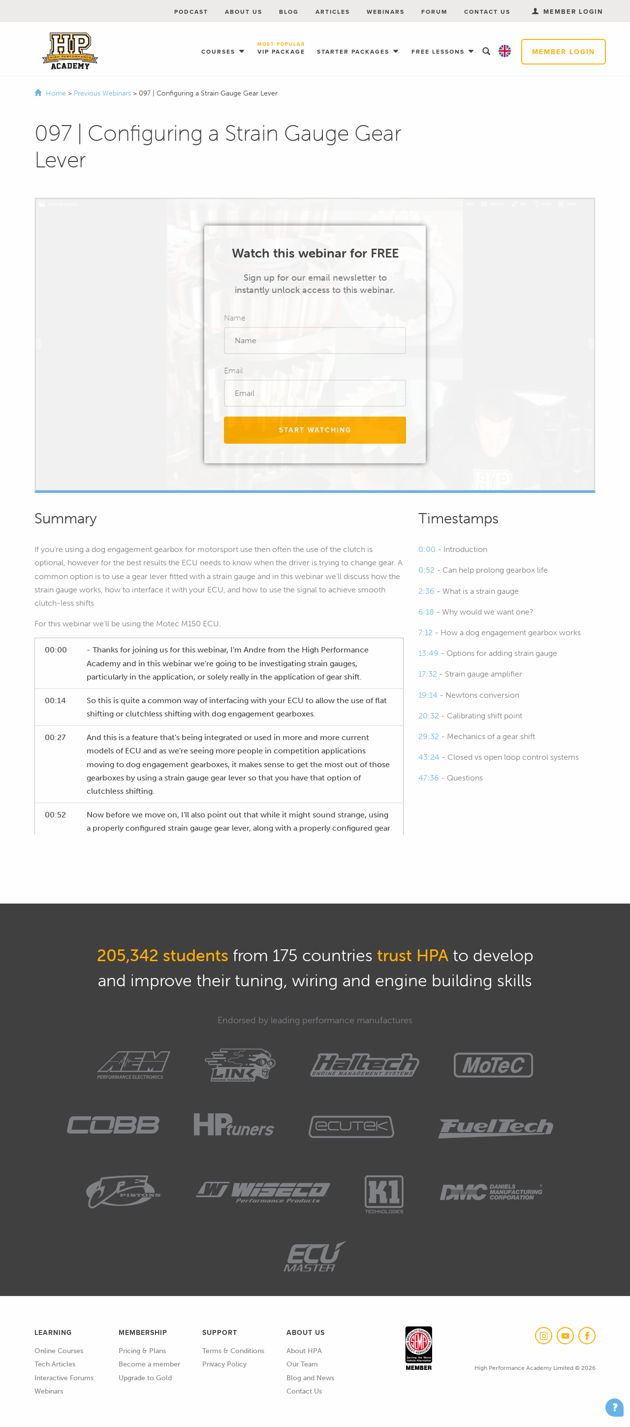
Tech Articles (54, 1364)
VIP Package (281, 49)
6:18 (426, 611)
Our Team (302, 1364)
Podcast (191, 11)
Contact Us (487, 11)
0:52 (426, 570)
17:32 (427, 674)
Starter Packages (354, 51)
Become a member (149, 1364)
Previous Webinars (103, 93)
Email (233, 370)
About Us (243, 11)
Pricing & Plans (142, 1351)
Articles (332, 11)
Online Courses (58, 1351)
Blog (289, 11)
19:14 (428, 695)
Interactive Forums (64, 1378)
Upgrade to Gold (145, 1378)
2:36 (426, 591)
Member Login (563, 52)
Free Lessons (439, 51)
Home (56, 93)
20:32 (428, 715)
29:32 (428, 736)
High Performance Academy (70, 51)
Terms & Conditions (233, 1351)
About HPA (304, 1351)
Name (235, 318)
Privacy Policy (224, 1364)
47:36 (428, 777)
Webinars (386, 11)
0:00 (427, 549)
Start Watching (315, 430)
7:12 (425, 632)
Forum (434, 11)
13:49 (428, 653)
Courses (219, 51)
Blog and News (310, 1378)
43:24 (429, 757)
